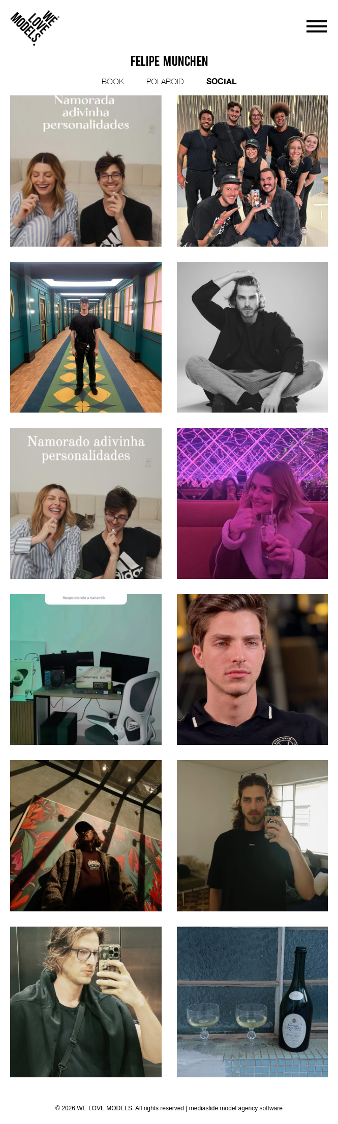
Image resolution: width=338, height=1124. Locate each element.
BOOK (113, 81)
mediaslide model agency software (236, 1108)
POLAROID (165, 81)
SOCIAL (221, 81)
